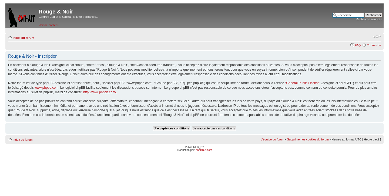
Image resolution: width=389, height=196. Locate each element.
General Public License (302, 83)
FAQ (358, 45)
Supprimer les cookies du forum (308, 139)
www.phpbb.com (46, 88)
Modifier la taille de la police (377, 36)
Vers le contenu (49, 25)
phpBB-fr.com (204, 150)
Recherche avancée (369, 19)
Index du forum (23, 37)
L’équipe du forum (272, 139)
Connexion (374, 45)
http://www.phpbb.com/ (99, 92)
